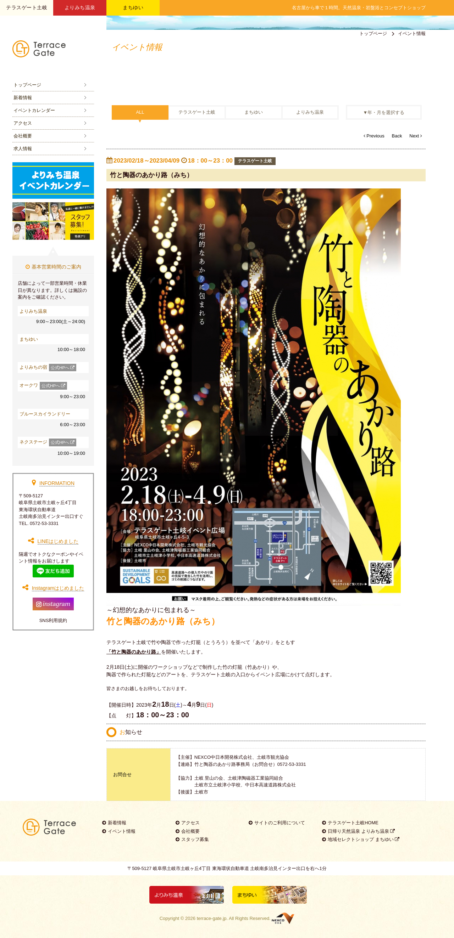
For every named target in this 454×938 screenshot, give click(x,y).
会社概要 (22, 136)
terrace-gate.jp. (212, 918)
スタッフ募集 (192, 839)
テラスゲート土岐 (196, 112)
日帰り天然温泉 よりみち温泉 (358, 831)
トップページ (27, 84)
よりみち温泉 (80, 7)
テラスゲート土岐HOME (350, 822)
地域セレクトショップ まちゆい (360, 839)
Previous (374, 136)
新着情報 (22, 97)
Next (415, 136)
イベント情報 (118, 831)
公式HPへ (62, 367)
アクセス (22, 123)
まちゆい (133, 7)
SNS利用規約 (53, 620)
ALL (140, 112)
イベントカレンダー (34, 110)
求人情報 (22, 148)
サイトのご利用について (277, 822)
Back (397, 136)
